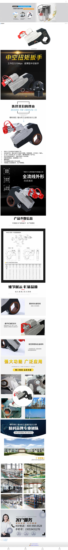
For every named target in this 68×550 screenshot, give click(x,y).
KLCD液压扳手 (5, 539)
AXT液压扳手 (5, 540)
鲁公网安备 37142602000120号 (34, 545)
